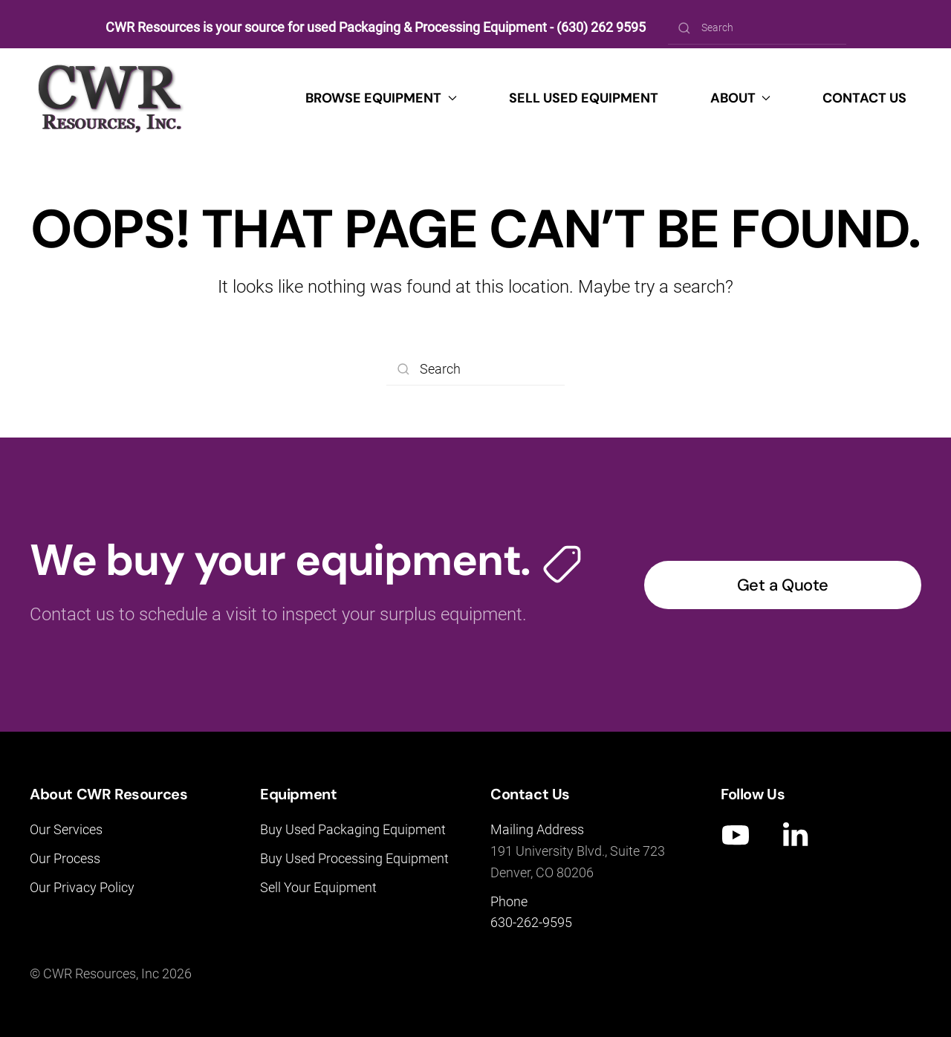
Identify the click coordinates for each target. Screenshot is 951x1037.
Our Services (66, 829)
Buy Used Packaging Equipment (353, 829)
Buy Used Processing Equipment (354, 858)
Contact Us (864, 98)
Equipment (298, 794)
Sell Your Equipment (318, 887)
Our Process (65, 858)
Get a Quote (782, 585)
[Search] (757, 28)
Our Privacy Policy (82, 887)
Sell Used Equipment (583, 98)
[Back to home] (111, 98)
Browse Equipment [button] (381, 98)
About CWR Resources (108, 794)
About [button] (740, 98)
